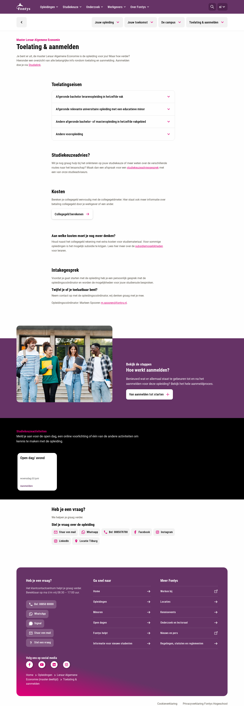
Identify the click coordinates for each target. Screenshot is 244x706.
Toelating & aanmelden (203, 22)
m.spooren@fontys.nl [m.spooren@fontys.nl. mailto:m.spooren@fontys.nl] (114, 302)
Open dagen (122, 623)
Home (122, 591)
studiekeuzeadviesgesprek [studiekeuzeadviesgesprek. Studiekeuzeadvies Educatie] (143, 167)
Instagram (164, 532)
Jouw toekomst (137, 22)
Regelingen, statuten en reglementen (189, 643)
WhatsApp (37, 614)
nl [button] (222, 7)
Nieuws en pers (189, 633)
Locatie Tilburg (85, 541)
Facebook (141, 532)
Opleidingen (122, 602)
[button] (212, 7)
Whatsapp (89, 532)
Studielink (35, 65)
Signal (35, 623)
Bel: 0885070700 (115, 532)
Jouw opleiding (104, 22)
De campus (168, 22)
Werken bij (189, 591)
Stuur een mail (65, 532)
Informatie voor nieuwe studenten (122, 643)
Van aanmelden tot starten (149, 394)
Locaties (189, 602)
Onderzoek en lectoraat (189, 623)
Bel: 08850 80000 (41, 604)
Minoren (122, 612)
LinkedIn (61, 541)
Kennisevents (189, 612)
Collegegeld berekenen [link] (72, 214)
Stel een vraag (40, 643)
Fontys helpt (122, 633)
